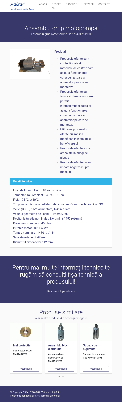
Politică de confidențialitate (24, 395)
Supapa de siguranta (90, 347)
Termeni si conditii (50, 395)
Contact (104, 4)
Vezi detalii (26, 368)
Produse (71, 4)
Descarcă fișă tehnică (61, 291)
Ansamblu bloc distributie (58, 347)
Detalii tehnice (22, 181)
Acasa (43, 4)
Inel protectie (21, 345)
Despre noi (56, 6)
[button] (59, 376)
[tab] (61, 181)
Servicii (89, 4)
